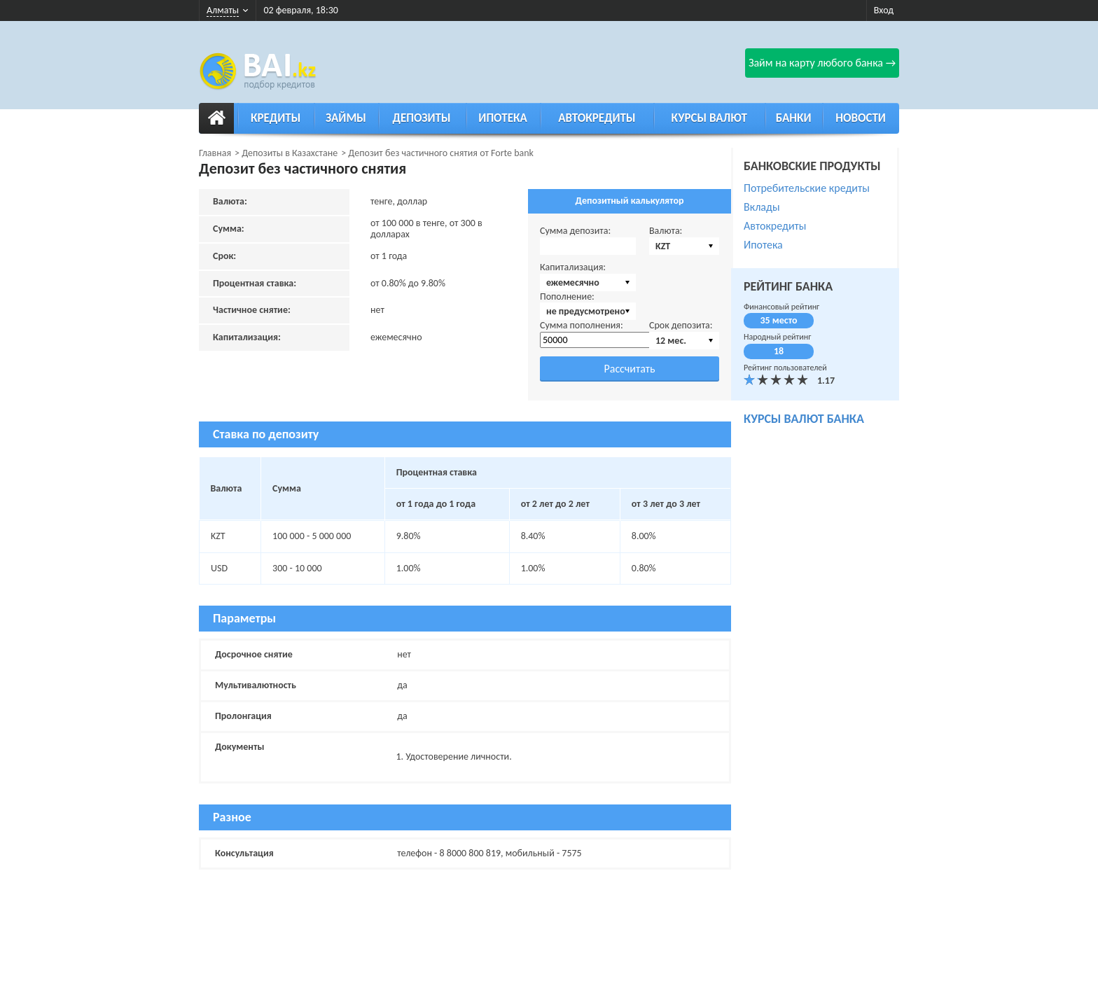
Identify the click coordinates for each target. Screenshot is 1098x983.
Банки (794, 118)
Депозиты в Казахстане (290, 153)
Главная (215, 153)
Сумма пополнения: (581, 325)
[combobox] (684, 246)
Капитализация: (573, 267)
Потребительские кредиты (807, 188)
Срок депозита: (681, 325)
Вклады (762, 207)
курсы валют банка (804, 418)
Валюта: (665, 231)
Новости (860, 118)
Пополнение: (567, 296)
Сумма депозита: (575, 231)
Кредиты (275, 118)
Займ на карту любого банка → (822, 62)
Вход (884, 10)
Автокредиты (596, 118)
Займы (346, 118)
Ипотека (502, 118)
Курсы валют (709, 118)
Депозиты (422, 118)
